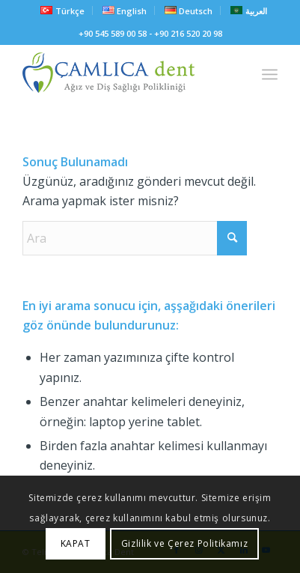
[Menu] (270, 74)
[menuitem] (62, 10)
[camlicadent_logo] (124, 74)
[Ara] (134, 238)
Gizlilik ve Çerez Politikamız (184, 543)
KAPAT (76, 543)
